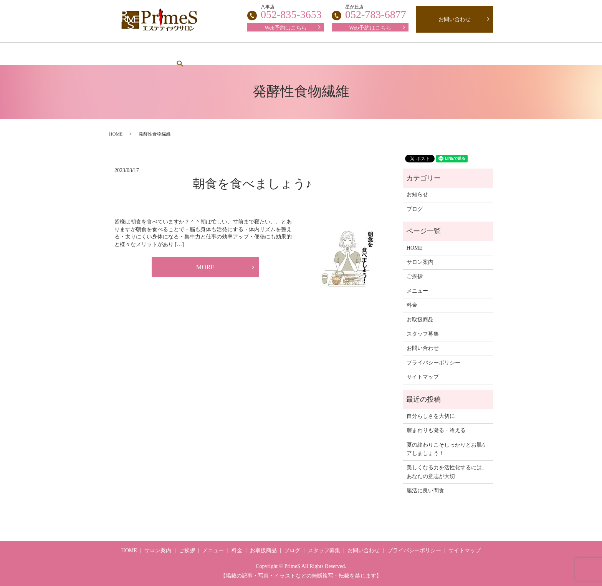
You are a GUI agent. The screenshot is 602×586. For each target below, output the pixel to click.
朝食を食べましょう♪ (252, 183)
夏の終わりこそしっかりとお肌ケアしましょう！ (447, 449)
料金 (295, 54)
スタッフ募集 (337, 54)
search (463, 54)
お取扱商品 (387, 54)
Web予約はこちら (370, 28)
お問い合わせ (454, 19)
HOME (135, 54)
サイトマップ (423, 377)
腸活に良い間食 (425, 490)
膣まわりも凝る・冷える (436, 430)
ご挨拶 (220, 54)
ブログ (429, 54)
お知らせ (417, 194)
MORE (205, 268)
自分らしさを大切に (431, 416)
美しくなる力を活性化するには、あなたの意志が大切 (447, 472)
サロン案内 (177, 54)
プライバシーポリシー (433, 363)
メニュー (259, 54)
